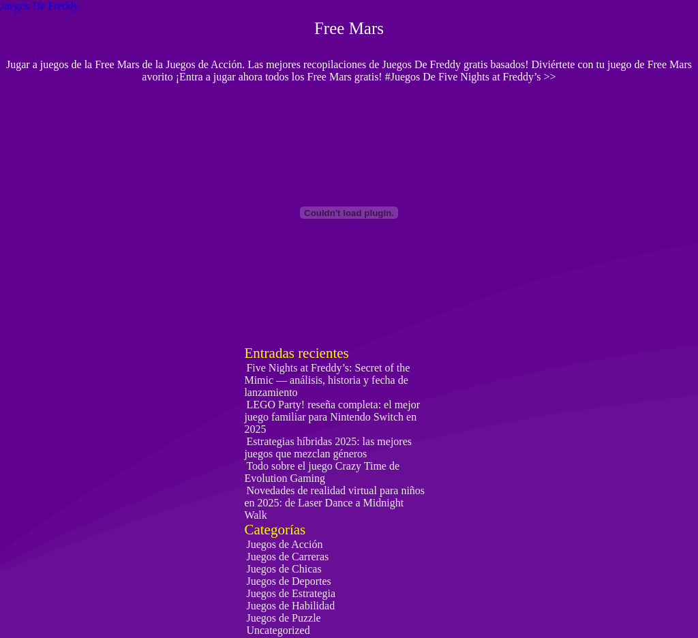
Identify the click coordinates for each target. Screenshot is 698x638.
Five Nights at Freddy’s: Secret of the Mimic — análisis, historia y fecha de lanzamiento (327, 380)
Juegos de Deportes (288, 581)
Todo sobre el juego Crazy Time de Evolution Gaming (321, 472)
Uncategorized (277, 630)
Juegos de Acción (284, 544)
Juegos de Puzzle (283, 618)
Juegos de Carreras (287, 556)
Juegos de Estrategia (290, 593)
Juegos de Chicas (283, 569)
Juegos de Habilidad (290, 605)
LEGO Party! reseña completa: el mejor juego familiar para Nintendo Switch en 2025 (332, 417)
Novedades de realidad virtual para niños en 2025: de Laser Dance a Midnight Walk (334, 503)
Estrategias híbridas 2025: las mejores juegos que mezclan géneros (328, 447)
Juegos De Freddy (39, 6)
